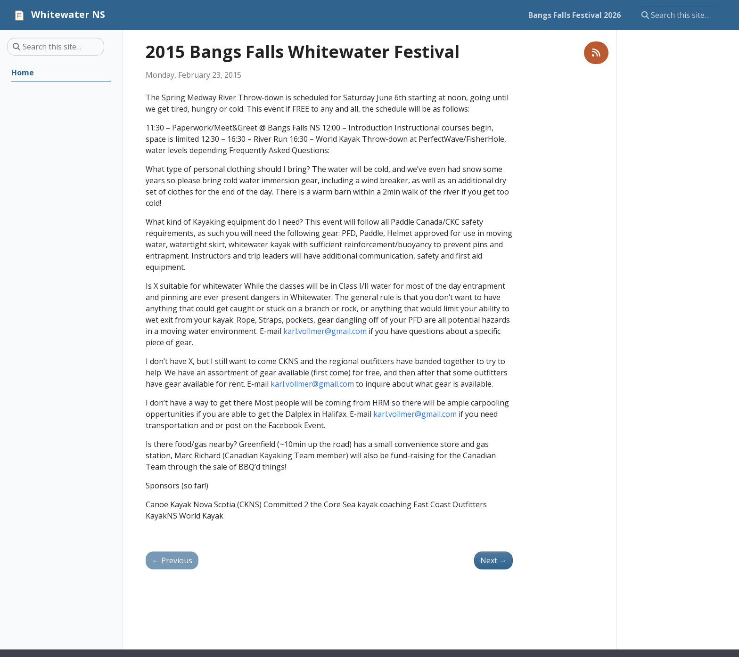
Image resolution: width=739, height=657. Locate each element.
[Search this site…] (679, 15)
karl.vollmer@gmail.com (325, 331)
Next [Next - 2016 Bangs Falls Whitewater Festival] (493, 560)
